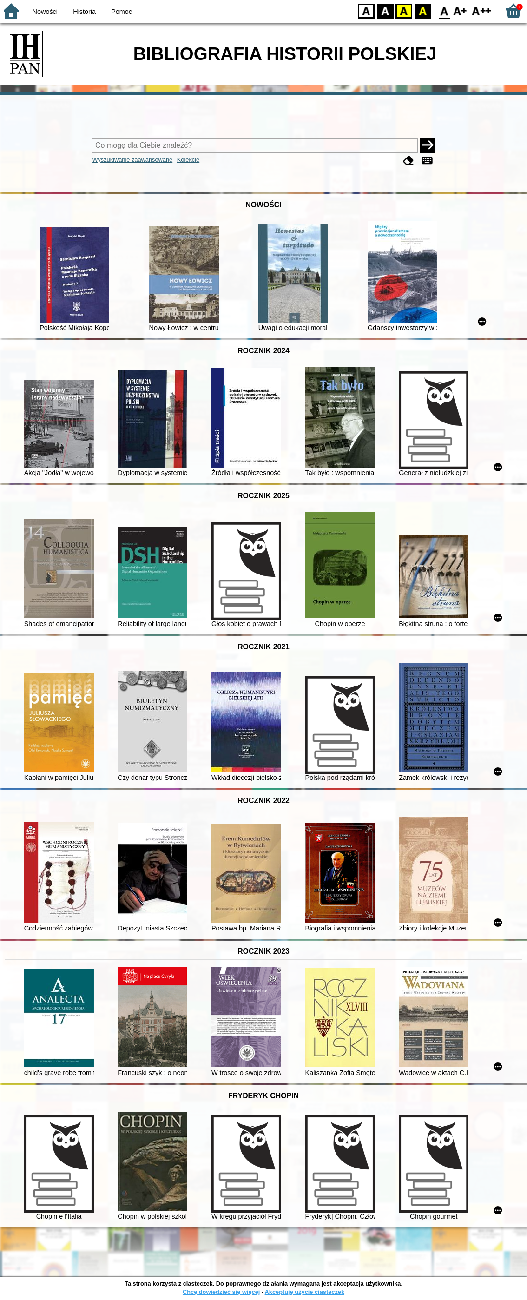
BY (423, 10)
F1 (460, 10)
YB (403, 10)
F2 (481, 10)
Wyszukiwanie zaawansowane (132, 159)
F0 (444, 10)
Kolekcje (188, 159)
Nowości (45, 11)
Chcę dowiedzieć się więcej (221, 1291)
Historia (84, 11)
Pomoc (121, 11)
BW (385, 10)
